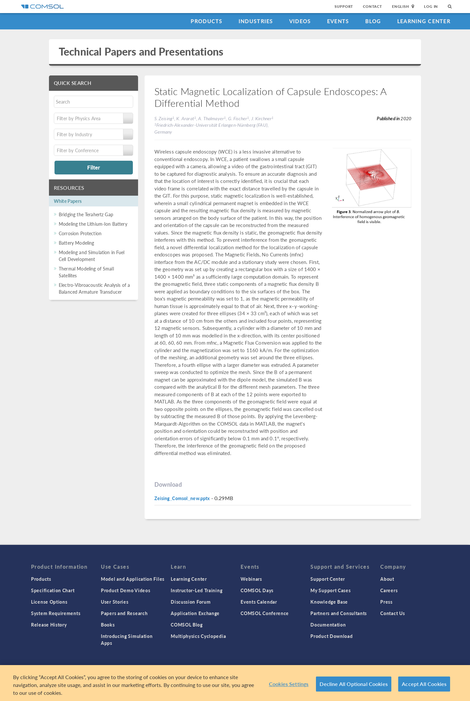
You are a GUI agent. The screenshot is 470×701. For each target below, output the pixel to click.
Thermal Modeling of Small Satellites (86, 272)
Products (206, 21)
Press (386, 601)
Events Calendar (259, 601)
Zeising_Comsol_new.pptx (182, 498)
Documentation (328, 624)
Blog (373, 21)
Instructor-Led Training (196, 590)
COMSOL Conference (265, 613)
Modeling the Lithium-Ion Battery (93, 223)
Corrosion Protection (80, 233)
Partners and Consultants (338, 613)
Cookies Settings (289, 686)
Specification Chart (52, 590)
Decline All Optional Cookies (354, 686)
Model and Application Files (132, 579)
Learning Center (423, 21)
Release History (49, 624)
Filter (93, 167)
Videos (300, 21)
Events (338, 21)
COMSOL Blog (187, 624)
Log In (431, 6)
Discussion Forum (191, 601)
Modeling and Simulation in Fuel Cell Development (92, 255)
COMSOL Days (257, 590)
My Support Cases (330, 590)
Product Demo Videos (125, 590)
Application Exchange (195, 613)
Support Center (327, 579)
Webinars (251, 579)
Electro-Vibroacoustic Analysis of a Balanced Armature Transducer (94, 288)
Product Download (331, 636)
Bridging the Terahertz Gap (86, 214)
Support (344, 6)
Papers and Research (124, 613)
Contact (372, 6)
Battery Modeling (76, 242)
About (387, 579)
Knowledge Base (329, 601)
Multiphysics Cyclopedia (198, 636)
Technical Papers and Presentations (141, 51)
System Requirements (55, 613)
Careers (389, 590)
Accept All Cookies (424, 686)
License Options (49, 601)
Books (108, 624)
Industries (256, 21)
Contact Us (392, 613)
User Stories (114, 601)
